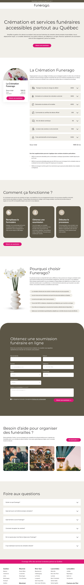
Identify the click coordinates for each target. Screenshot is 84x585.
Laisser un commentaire (42, 392)
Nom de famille (25, 358)
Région (25, 374)
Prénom (58, 358)
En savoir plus (73, 440)
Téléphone (58, 366)
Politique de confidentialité (39, 399)
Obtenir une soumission (42, 45)
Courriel (25, 366)
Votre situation (25, 382)
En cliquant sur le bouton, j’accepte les (29, 399)
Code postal (58, 374)
